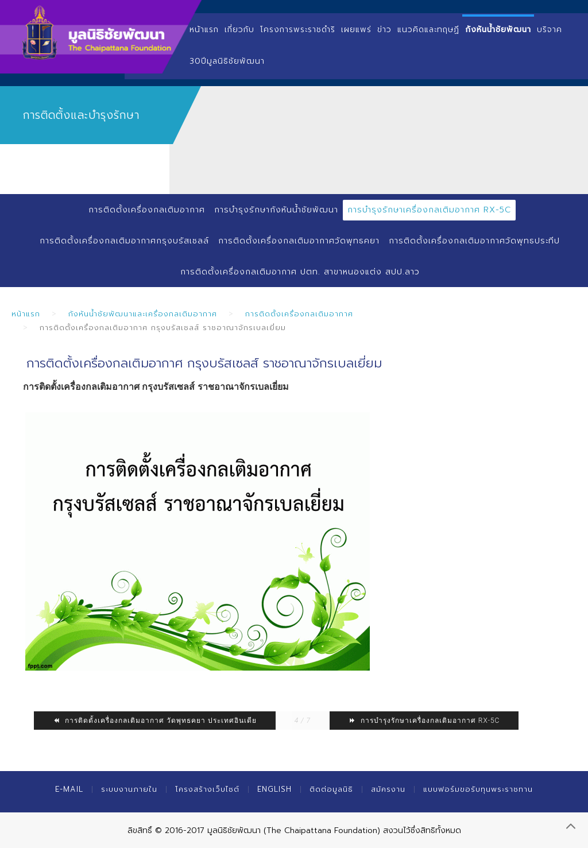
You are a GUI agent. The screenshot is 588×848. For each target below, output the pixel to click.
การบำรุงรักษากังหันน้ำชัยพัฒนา (276, 210)
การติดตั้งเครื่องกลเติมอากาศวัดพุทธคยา (299, 241)
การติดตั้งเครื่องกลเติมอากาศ (146, 210)
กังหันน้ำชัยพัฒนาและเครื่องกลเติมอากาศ (142, 313)
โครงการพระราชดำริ (297, 30)
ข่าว (384, 30)
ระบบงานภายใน (129, 789)
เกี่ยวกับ (239, 30)
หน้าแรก (204, 30)
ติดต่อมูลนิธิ (331, 789)
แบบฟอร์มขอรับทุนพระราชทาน (478, 789)
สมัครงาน (388, 789)
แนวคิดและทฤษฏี (428, 30)
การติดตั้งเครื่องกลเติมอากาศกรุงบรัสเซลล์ (124, 241)
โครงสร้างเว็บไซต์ (207, 789)
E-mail (69, 789)
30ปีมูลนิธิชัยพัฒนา (227, 61)
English (274, 789)
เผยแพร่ (356, 30)
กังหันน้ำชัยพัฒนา (498, 30)
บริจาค (549, 30)
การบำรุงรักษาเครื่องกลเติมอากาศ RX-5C (429, 210)
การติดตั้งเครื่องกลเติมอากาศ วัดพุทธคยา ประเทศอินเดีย (155, 721)
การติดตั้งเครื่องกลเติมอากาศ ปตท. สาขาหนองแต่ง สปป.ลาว (300, 272)
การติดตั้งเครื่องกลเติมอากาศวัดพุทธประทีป (474, 241)
